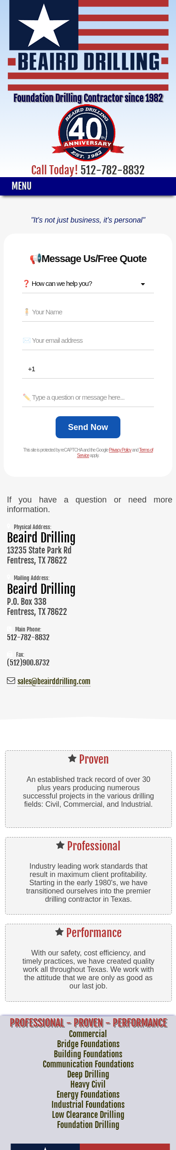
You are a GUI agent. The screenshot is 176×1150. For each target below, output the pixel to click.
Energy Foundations (88, 1094)
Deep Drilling (88, 1074)
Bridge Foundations (88, 1044)
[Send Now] (88, 427)
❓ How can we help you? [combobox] (57, 283)
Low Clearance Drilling (88, 1115)
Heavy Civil (88, 1084)
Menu (21, 186)
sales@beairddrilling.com (54, 681)
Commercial (88, 1034)
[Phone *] (91, 369)
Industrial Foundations (88, 1105)
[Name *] (88, 312)
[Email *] (88, 340)
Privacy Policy (120, 449)
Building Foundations (88, 1054)
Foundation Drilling (88, 1125)
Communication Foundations (88, 1064)
